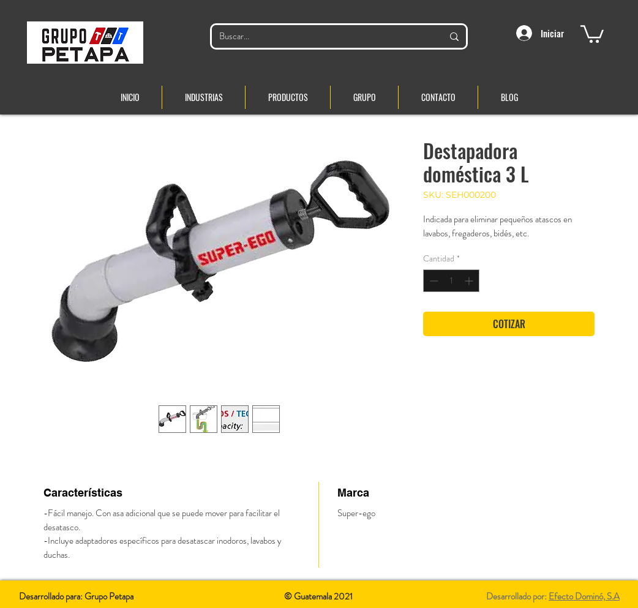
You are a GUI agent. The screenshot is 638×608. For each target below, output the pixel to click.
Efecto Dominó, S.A (584, 596)
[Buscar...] (321, 36)
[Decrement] (432, 280)
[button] (592, 33)
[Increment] (470, 280)
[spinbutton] (451, 280)
